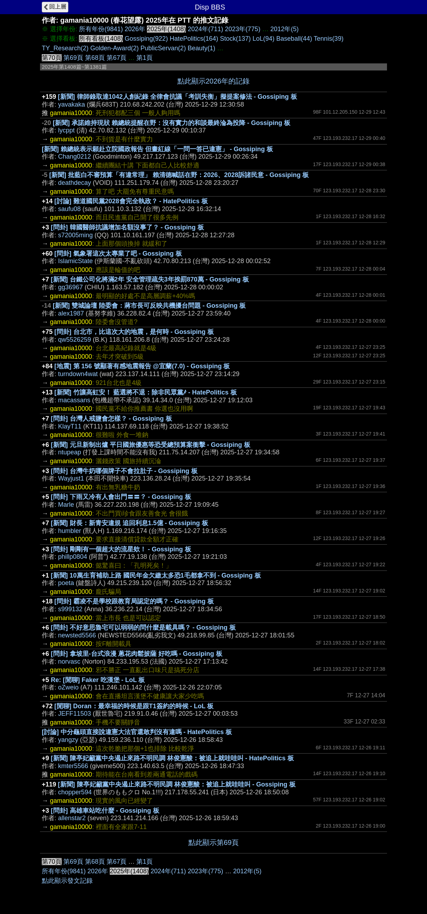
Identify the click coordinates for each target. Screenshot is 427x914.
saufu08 (69, 208)
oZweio (68, 687)
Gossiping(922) (146, 38)
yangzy (68, 739)
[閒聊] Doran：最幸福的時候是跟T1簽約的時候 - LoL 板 (134, 706)
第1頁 (144, 57)
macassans (74, 400)
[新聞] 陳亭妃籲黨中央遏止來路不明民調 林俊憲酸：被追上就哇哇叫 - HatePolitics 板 (172, 758)
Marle (66, 504)
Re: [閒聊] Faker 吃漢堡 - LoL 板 (98, 679)
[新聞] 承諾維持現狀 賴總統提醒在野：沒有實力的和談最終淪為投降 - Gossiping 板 (171, 122)
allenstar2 (72, 818)
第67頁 (116, 57)
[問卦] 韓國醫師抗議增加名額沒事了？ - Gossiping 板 (127, 227)
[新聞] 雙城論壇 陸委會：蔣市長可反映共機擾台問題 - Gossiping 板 (149, 305)
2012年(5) (284, 29)
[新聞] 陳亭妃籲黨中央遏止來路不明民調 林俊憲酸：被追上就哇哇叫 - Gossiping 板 (177, 784)
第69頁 (73, 57)
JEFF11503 (74, 713)
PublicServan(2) (163, 48)
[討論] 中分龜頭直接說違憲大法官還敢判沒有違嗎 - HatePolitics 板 (137, 732)
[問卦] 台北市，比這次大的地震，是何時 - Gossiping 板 (134, 331)
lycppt (66, 130)
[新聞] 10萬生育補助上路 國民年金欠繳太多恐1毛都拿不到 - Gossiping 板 (156, 575)
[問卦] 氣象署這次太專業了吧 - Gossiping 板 (118, 253)
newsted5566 (77, 635)
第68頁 (95, 57)
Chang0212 (74, 156)
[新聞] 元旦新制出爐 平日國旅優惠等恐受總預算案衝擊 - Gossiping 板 (150, 444)
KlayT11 (69, 426)
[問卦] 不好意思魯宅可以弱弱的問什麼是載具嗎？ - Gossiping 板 (143, 627)
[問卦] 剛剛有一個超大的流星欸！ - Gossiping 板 (121, 549)
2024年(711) (205, 29)
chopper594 (75, 792)
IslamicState (75, 261)
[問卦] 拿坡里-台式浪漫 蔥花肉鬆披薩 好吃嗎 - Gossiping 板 (136, 653)
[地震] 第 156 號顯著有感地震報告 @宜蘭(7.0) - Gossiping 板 (142, 366)
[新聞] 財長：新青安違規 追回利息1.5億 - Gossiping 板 (129, 523)
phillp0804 (72, 556)
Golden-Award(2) (114, 48)
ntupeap (69, 452)
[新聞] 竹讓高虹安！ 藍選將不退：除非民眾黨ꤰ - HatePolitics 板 (146, 392)
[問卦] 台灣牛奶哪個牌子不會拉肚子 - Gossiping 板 (124, 471)
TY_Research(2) (65, 48)
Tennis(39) (328, 38)
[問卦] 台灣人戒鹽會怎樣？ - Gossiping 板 (111, 418)
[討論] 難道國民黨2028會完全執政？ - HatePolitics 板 (131, 201)
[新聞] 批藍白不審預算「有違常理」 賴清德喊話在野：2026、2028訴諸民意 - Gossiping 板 (179, 174)
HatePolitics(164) (194, 38)
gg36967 (70, 287)
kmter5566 (73, 766)
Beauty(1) (201, 48)
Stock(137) (235, 38)
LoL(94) (263, 38)
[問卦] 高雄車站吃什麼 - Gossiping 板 (105, 810)
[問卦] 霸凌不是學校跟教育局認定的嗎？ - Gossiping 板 (134, 601)
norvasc (69, 661)
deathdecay (74, 182)
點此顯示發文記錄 (67, 880)
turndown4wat (78, 373)
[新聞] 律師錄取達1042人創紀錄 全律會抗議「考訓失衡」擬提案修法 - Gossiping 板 (177, 96)
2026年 (135, 29)
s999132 (70, 609)
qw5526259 (74, 339)
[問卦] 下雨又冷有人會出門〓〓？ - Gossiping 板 (121, 496)
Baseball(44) (294, 38)
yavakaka (71, 104)
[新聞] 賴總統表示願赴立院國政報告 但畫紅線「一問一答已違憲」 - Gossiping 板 (157, 149)
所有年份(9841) (101, 29)
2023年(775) (242, 29)
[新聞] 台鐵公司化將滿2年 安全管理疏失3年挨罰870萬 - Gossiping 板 (150, 279)
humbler (69, 530)
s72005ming (75, 235)
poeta (66, 582)
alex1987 (71, 313)
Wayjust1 (71, 478)
